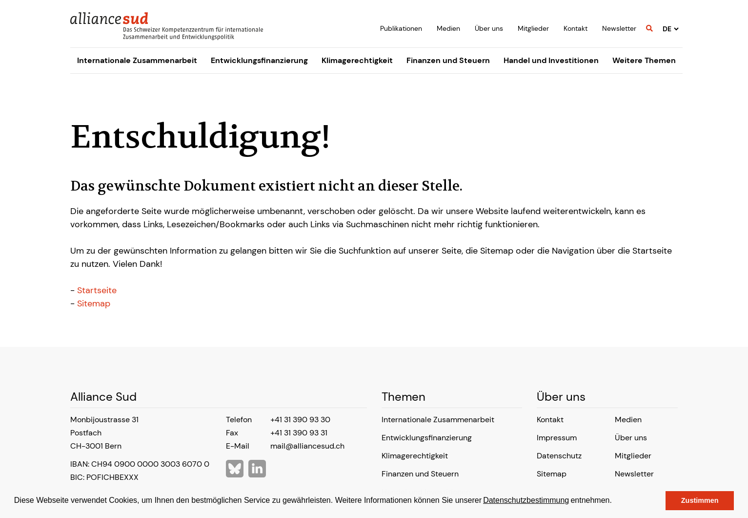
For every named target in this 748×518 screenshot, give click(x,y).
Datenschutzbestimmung (526, 500)
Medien (448, 28)
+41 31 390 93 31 (298, 433)
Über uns (489, 28)
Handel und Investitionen (551, 60)
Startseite (97, 290)
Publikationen (401, 28)
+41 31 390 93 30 (300, 419)
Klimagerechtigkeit (357, 60)
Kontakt (575, 28)
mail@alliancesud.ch (307, 446)
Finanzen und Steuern (448, 60)
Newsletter (619, 28)
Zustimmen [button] (700, 500)
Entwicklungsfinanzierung (259, 60)
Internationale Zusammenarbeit (137, 60)
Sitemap (93, 303)
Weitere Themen (644, 60)
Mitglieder (533, 28)
